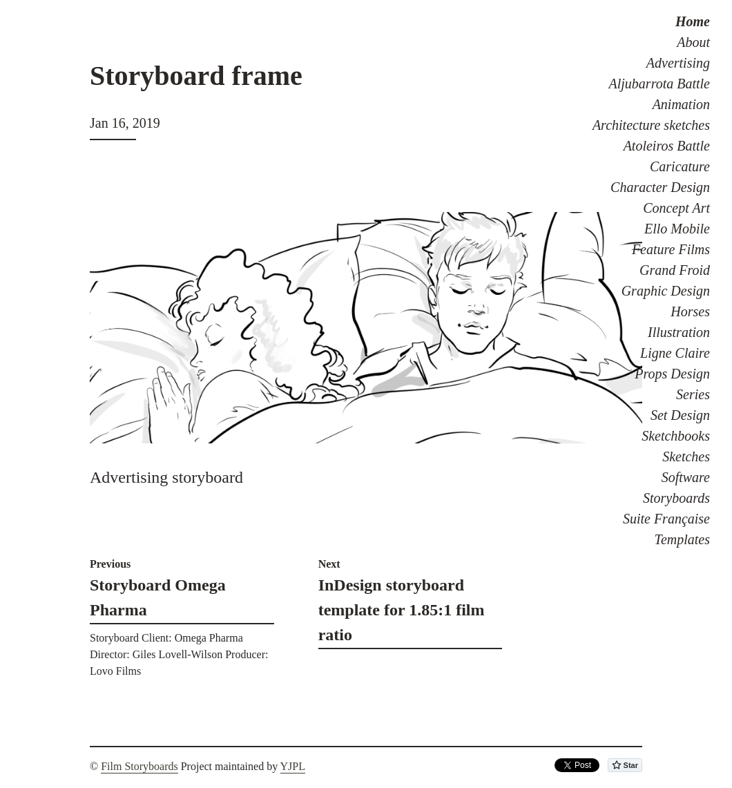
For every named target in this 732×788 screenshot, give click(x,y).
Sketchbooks (676, 435)
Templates (682, 539)
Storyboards (676, 498)
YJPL (292, 766)
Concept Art (676, 207)
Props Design (672, 373)
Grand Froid (674, 270)
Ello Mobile (677, 228)
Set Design (680, 415)
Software (686, 477)
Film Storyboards (139, 766)
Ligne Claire (675, 353)
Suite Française (666, 518)
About (693, 42)
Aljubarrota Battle (659, 83)
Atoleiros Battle (667, 145)
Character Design (660, 187)
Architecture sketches (651, 125)
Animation (681, 104)
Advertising (678, 62)
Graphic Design (666, 290)
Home (692, 21)
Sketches (686, 456)
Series (693, 394)
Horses (690, 311)
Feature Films (671, 249)
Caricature (680, 166)
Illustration (679, 332)
